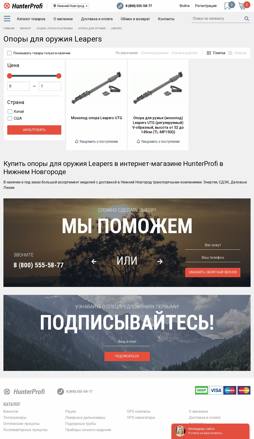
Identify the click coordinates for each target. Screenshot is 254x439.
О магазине (63, 19)
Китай (19, 111)
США (18, 118)
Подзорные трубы (80, 424)
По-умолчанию (127, 52)
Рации (70, 411)
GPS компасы (138, 411)
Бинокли (10, 411)
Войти (185, 6)
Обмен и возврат (135, 19)
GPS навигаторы (141, 417)
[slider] (9, 75)
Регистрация (206, 6)
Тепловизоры (15, 417)
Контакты (166, 19)
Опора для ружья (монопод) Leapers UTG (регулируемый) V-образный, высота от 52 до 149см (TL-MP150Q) (158, 125)
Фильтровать (34, 130)
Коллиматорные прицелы (25, 430)
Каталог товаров (31, 19)
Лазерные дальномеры (85, 417)
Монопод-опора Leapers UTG (96, 118)
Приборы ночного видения (88, 430)
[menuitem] (7, 19)
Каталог (12, 404)
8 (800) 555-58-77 (134, 6)
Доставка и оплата (97, 19)
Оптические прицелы (21, 424)
